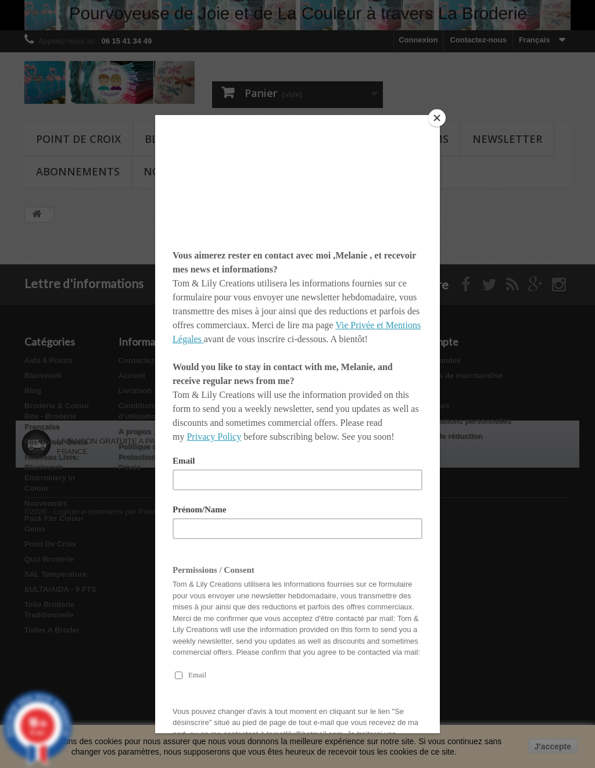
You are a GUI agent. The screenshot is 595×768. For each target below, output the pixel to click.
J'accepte (553, 746)
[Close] (437, 118)
